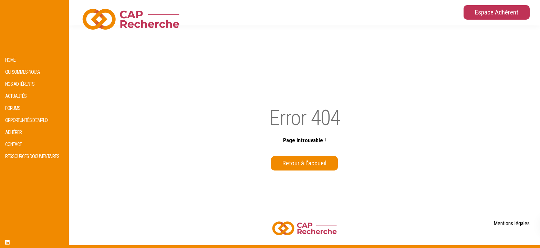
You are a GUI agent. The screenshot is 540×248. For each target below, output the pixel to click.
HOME (10, 60)
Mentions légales (512, 223)
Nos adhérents (19, 84)
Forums (12, 108)
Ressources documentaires (32, 156)
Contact (13, 144)
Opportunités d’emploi (26, 120)
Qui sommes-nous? (22, 72)
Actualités (16, 96)
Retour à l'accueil (304, 163)
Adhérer (13, 132)
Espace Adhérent (496, 12)
